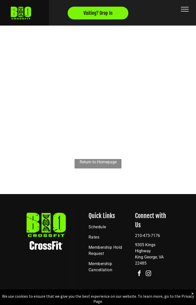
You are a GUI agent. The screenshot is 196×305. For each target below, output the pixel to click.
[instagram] (148, 274)
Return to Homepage (98, 162)
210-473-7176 (147, 235)
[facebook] (139, 274)
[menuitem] (107, 227)
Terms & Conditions (140, 300)
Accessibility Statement (108, 300)
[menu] (184, 9)
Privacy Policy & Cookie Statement (66, 300)
